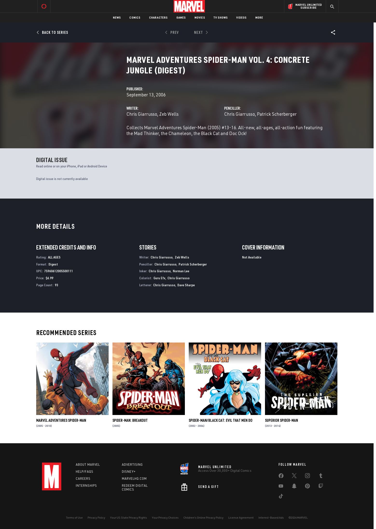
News (117, 17)
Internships (86, 485)
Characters (158, 17)
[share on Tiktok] (281, 497)
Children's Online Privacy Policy (203, 517)
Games (181, 17)
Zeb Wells (169, 114)
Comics (134, 17)
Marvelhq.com (134, 478)
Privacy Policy (96, 517)
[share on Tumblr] (320, 476)
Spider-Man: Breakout (130, 420)
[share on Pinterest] (307, 487)
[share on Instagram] (307, 476)
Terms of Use (74, 517)
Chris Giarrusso (141, 114)
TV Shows (221, 17)
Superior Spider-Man (281, 420)
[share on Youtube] (281, 487)
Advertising (132, 464)
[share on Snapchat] (294, 487)
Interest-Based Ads (271, 517)
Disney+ (129, 471)
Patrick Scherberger (277, 114)
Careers (83, 478)
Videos (241, 17)
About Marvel (88, 464)
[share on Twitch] (320, 487)
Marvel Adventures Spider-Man (61, 420)
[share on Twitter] (294, 476)
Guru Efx (159, 278)
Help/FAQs (84, 471)
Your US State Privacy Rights (128, 517)
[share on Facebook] (281, 476)
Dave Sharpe (186, 285)
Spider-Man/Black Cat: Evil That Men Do (220, 420)
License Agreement (241, 517)
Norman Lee (181, 271)
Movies (200, 17)
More (259, 17)
